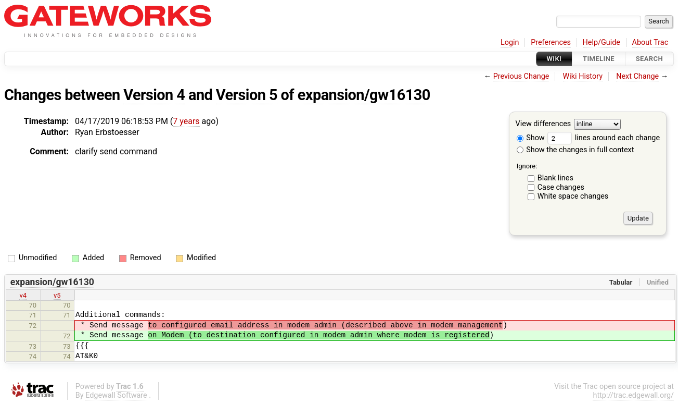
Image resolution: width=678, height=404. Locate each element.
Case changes (561, 187)
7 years (186, 121)
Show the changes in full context (575, 149)
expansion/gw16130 (364, 95)
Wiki (554, 59)
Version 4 (154, 95)
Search (649, 59)
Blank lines (555, 178)
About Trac (650, 42)
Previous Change (521, 76)
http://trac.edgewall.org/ (633, 395)
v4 (23, 295)
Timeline (599, 59)
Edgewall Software (116, 395)
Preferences (551, 42)
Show (531, 137)
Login (510, 42)
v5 (57, 295)
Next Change (637, 76)
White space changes (573, 196)
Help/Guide (601, 42)
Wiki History (583, 76)
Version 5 (246, 95)
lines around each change (603, 137)
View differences (543, 124)
